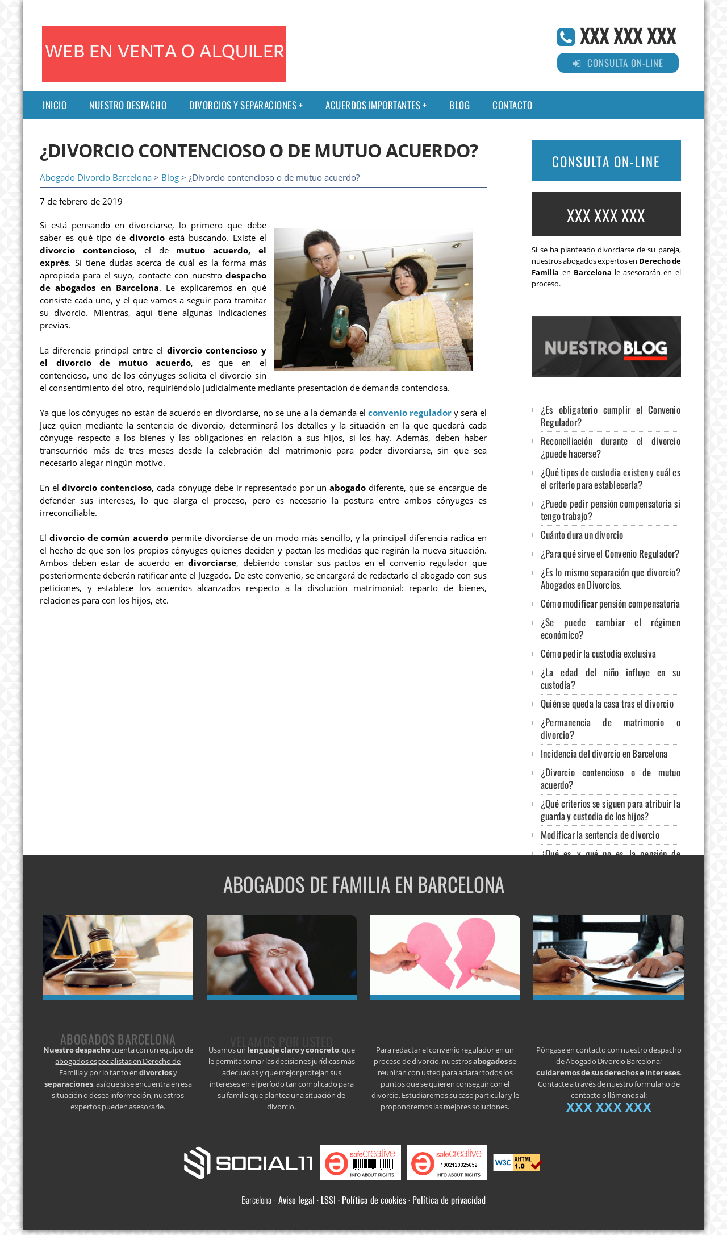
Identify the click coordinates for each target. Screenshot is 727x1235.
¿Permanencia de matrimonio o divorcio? (610, 728)
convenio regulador (410, 412)
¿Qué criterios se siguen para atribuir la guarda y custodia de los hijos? (610, 809)
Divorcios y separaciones (242, 105)
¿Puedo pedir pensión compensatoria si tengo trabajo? (610, 509)
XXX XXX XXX (628, 35)
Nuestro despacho (127, 105)
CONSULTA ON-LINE (606, 161)
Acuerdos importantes (372, 105)
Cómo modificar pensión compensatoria (610, 603)
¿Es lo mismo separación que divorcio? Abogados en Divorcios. (610, 578)
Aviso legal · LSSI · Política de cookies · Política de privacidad (382, 1200)
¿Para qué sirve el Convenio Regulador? (610, 553)
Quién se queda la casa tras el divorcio (607, 703)
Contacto (512, 105)
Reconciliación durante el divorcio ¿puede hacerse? (610, 447)
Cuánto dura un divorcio (582, 534)
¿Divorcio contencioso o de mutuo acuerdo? (610, 778)
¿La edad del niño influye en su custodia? (610, 678)
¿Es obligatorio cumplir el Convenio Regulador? (610, 415)
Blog (459, 105)
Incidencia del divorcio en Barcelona (604, 753)
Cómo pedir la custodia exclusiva (598, 653)
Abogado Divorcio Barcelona (96, 177)
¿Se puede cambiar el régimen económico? (610, 628)
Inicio (54, 105)
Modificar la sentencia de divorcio (600, 835)
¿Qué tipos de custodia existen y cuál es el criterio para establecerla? (610, 478)
